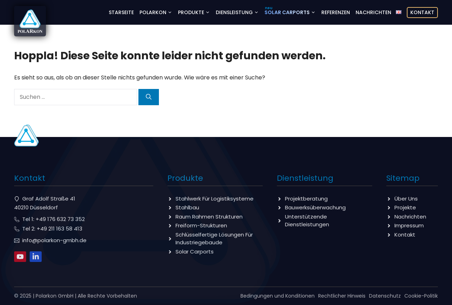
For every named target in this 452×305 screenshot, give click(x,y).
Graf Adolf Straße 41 (48, 198)
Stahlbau (187, 207)
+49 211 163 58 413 (59, 228)
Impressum (409, 225)
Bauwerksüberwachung (315, 207)
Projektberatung (306, 198)
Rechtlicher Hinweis (341, 295)
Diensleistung (239, 12)
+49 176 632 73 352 (60, 219)
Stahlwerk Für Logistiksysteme (215, 198)
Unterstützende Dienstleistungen (307, 220)
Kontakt (422, 12)
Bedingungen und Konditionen (277, 295)
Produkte (195, 12)
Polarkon (157, 12)
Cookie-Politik (421, 295)
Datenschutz (385, 295)
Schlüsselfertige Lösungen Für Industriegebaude (214, 238)
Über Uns (406, 198)
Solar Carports (291, 12)
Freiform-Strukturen (201, 225)
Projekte (405, 207)
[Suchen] (148, 97)
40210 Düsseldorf (36, 207)
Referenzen (335, 12)
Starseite (121, 12)
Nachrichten (373, 12)
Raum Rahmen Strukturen (209, 216)
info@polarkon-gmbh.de (54, 240)
